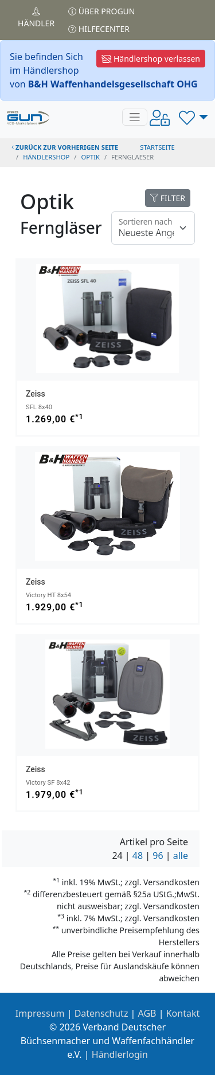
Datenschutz (101, 1013)
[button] (193, 117)
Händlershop (46, 157)
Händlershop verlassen (150, 58)
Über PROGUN (101, 11)
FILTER (167, 198)
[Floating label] (153, 228)
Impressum (40, 1013)
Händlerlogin (120, 1054)
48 (137, 855)
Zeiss (35, 393)
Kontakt (183, 1013)
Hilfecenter (99, 28)
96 (158, 855)
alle (180, 855)
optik (90, 157)
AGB (147, 1013)
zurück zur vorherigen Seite (64, 147)
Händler (36, 18)
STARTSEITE (157, 147)
